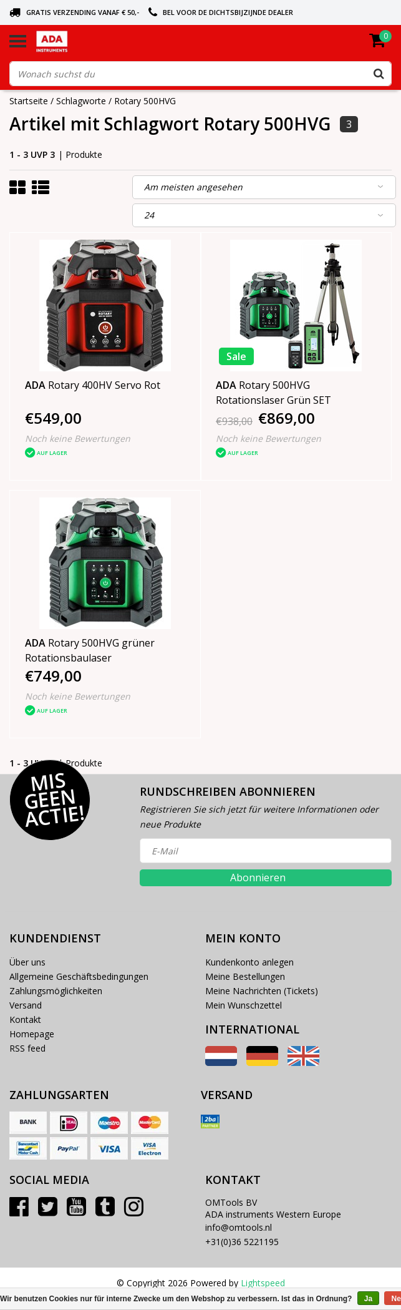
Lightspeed (263, 1283)
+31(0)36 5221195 (242, 1242)
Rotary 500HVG (145, 101)
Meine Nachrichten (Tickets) (261, 991)
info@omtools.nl (238, 1227)
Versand (25, 1005)
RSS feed (27, 1048)
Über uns (27, 962)
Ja (368, 1298)
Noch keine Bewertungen (77, 438)
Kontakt (25, 1019)
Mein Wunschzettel (243, 1005)
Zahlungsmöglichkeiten (55, 991)
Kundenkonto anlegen (249, 962)
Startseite (28, 101)
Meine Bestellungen (245, 976)
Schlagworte (81, 101)
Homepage (31, 1034)
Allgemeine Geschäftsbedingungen (78, 976)
